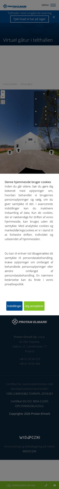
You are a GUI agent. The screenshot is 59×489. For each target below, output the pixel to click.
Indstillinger (14, 306)
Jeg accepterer (34, 306)
